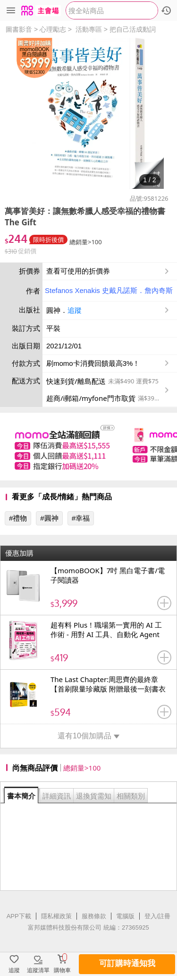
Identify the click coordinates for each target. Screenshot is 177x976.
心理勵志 (53, 29)
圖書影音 (19, 29)
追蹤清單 (38, 970)
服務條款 (94, 916)
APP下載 (19, 916)
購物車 (62, 970)
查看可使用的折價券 (108, 271)
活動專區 (89, 29)
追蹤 (74, 310)
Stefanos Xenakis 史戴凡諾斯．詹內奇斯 (109, 290)
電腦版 (125, 916)
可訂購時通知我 (127, 963)
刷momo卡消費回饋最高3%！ (93, 363)
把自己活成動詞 (133, 29)
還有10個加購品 (88, 736)
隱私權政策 (56, 916)
